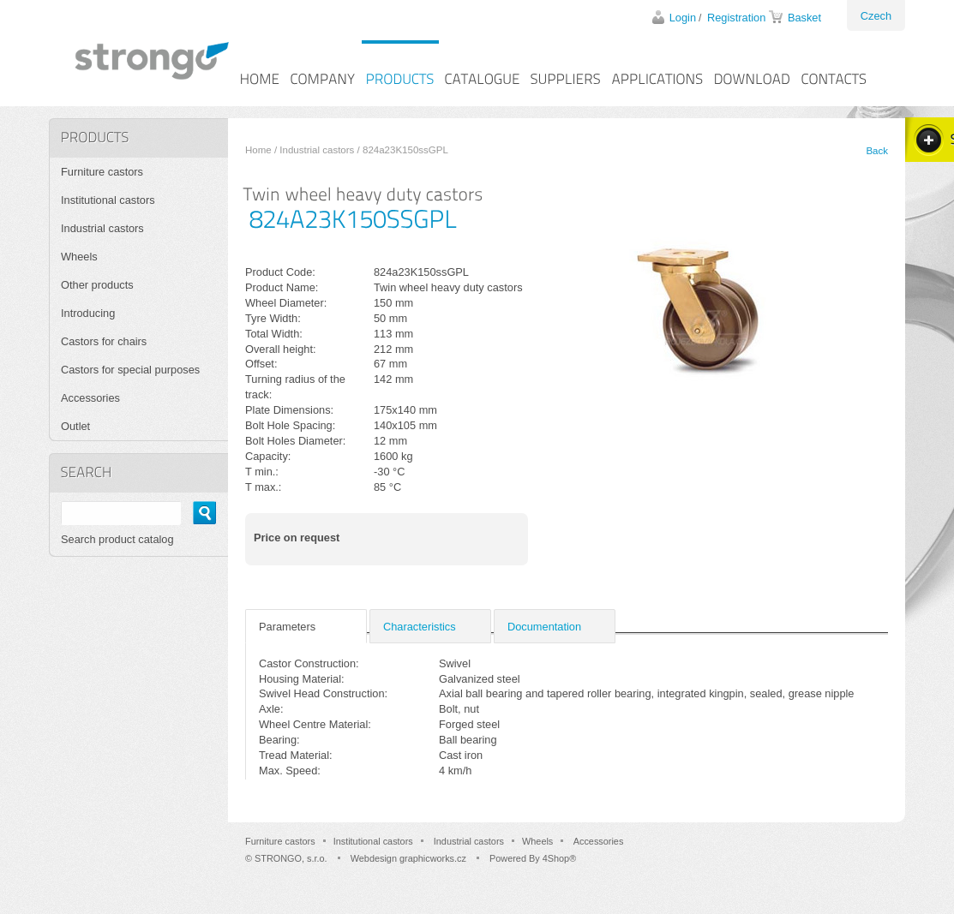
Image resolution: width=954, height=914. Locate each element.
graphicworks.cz (432, 858)
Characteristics (419, 626)
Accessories (90, 397)
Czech (876, 15)
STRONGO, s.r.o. (291, 858)
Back (877, 151)
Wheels (79, 256)
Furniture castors (102, 171)
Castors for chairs (104, 341)
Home (258, 150)
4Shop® (559, 858)
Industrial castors (316, 150)
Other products (97, 284)
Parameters (287, 626)
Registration (736, 17)
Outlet (75, 426)
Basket (804, 17)
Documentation (544, 626)
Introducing (88, 313)
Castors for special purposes (130, 369)
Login (682, 17)
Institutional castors (108, 200)
